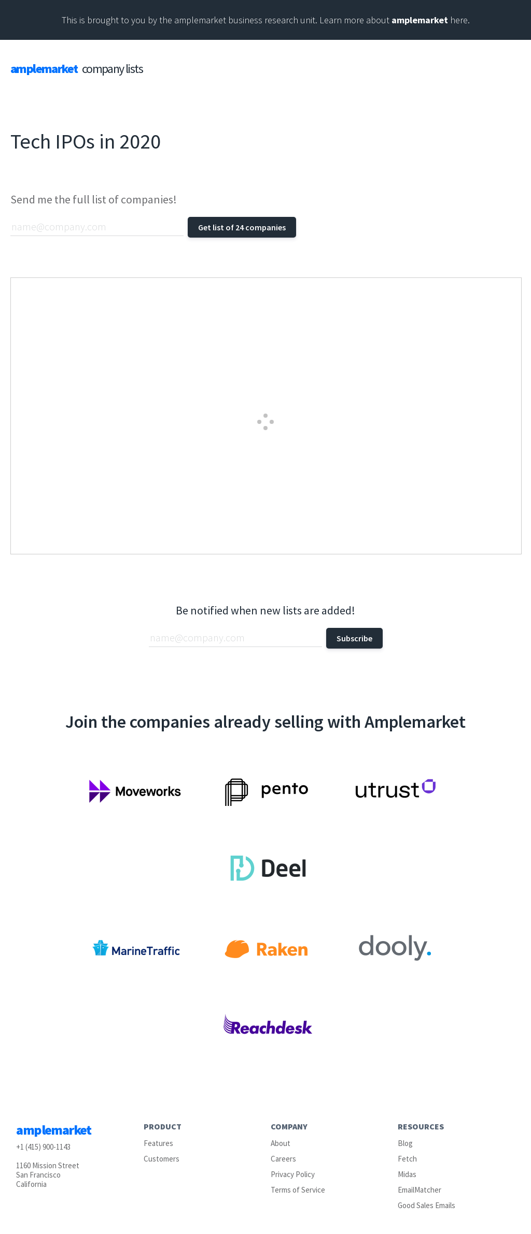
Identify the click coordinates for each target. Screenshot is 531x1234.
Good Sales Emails (426, 1205)
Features (158, 1143)
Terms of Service (298, 1190)
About (280, 1143)
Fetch (407, 1159)
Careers (283, 1159)
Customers (161, 1159)
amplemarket (420, 20)
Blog (405, 1143)
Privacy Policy (293, 1174)
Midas (407, 1174)
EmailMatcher (419, 1190)
